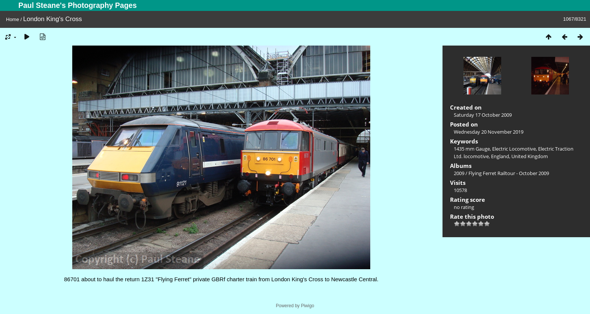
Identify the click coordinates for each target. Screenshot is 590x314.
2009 (459, 173)
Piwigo (307, 305)
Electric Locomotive (514, 148)
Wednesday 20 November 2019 (488, 131)
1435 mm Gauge (472, 148)
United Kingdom (529, 156)
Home (12, 19)
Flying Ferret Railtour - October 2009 (508, 173)
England (500, 156)
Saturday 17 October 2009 (483, 114)
